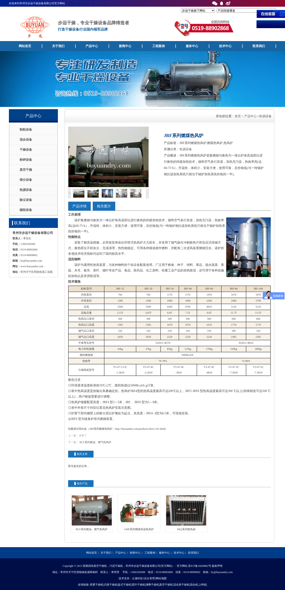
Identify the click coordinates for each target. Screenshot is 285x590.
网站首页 (25, 46)
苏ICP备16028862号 (199, 565)
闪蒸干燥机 (110, 584)
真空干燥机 (166, 584)
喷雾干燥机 (96, 584)
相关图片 (104, 206)
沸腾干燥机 (152, 584)
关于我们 (58, 46)
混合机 (194, 584)
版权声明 (217, 565)
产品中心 (92, 46)
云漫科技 (137, 578)
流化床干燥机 (181, 584)
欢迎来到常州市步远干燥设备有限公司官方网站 (37, 3)
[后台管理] (149, 578)
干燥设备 (133, 265)
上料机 (203, 584)
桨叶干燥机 (138, 584)
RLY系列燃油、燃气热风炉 (95, 442)
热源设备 (265, 116)
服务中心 (192, 46)
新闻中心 (125, 46)
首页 (238, 116)
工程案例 (158, 46)
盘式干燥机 (124, 584)
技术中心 (225, 46)
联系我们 (258, 46)
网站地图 (161, 578)
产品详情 (79, 206)
